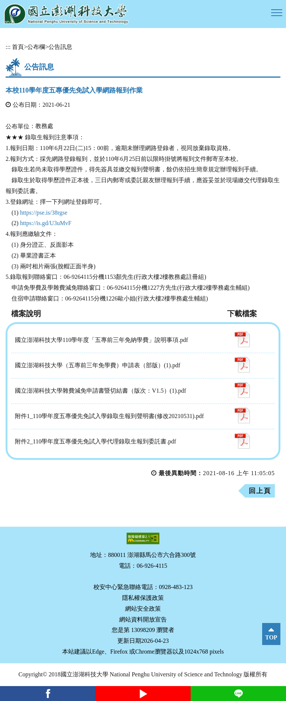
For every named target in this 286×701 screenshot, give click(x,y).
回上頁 (260, 491)
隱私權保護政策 (143, 598)
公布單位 (17, 126)
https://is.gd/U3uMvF (46, 223)
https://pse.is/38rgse (43, 212)
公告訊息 (60, 47)
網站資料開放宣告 (143, 619)
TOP (271, 637)
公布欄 (36, 47)
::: (8, 47)
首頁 (18, 47)
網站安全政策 (143, 608)
